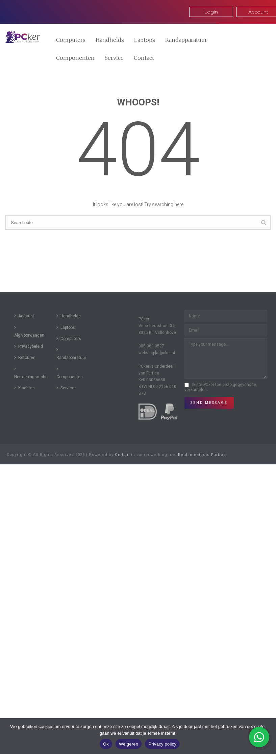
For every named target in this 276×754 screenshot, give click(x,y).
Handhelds (110, 40)
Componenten (75, 57)
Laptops (144, 40)
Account (24, 315)
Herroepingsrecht (30, 372)
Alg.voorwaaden (29, 331)
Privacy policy (162, 744)
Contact (144, 57)
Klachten (24, 387)
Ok (106, 744)
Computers (70, 40)
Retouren (24, 357)
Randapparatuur (186, 40)
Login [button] (211, 12)
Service (114, 57)
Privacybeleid (28, 346)
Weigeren (128, 744)
